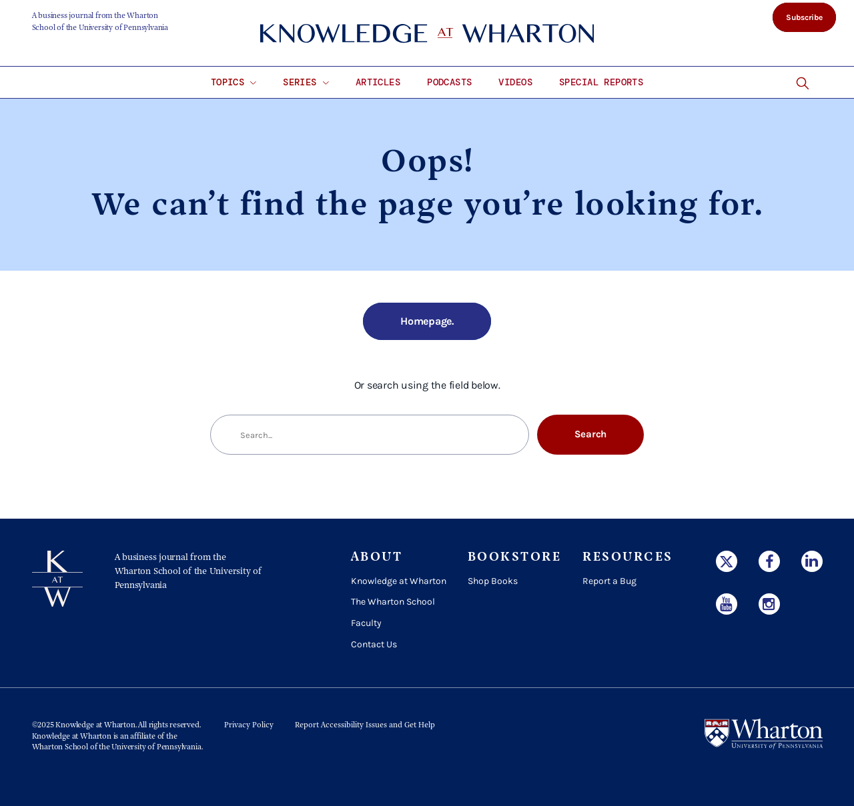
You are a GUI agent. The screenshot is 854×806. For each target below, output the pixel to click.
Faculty (366, 623)
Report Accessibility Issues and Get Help (365, 725)
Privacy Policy (249, 725)
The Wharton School (393, 601)
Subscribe (804, 17)
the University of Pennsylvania (150, 747)
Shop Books (493, 581)
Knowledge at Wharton (398, 581)
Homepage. (427, 321)
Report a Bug (609, 581)
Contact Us (374, 644)
